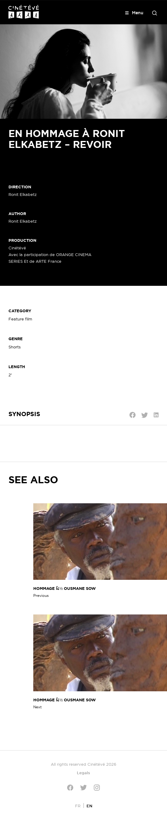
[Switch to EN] (89, 805)
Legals (83, 773)
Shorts (14, 347)
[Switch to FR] (78, 805)
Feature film (20, 319)
